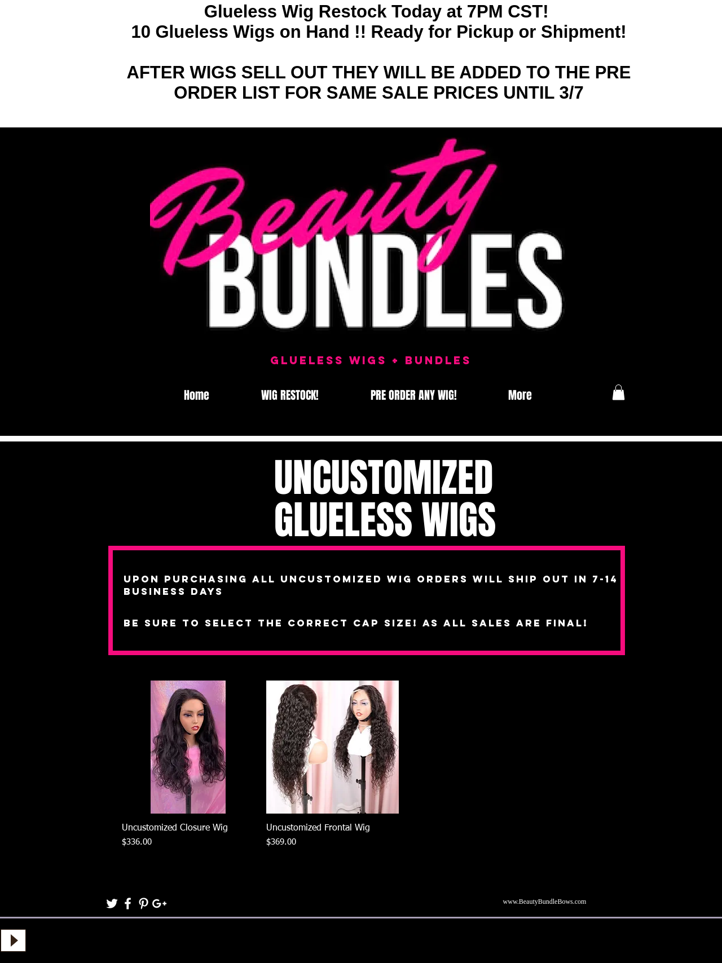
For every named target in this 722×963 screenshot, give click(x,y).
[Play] (13, 940)
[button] (618, 392)
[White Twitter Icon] (112, 903)
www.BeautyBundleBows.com (545, 901)
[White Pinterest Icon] (143, 903)
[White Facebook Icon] (127, 903)
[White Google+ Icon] (159, 903)
